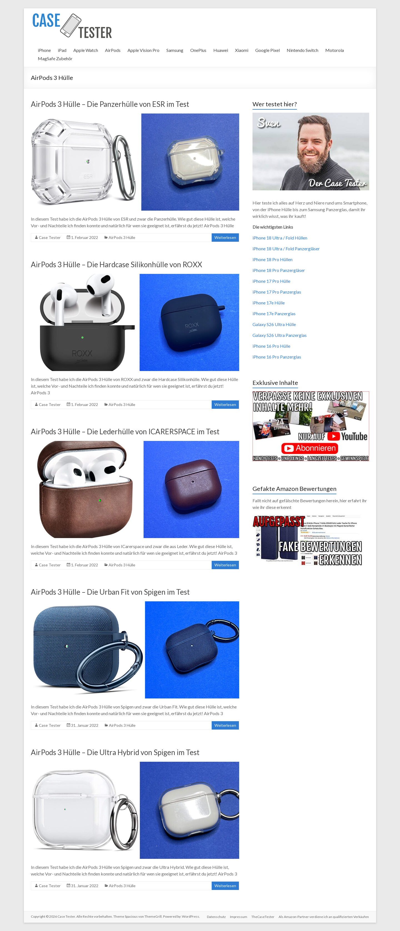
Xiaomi (241, 50)
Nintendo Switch (302, 50)
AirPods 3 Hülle (122, 237)
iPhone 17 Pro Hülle (271, 281)
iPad (62, 50)
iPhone (44, 50)
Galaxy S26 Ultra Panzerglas (279, 335)
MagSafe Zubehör (55, 58)
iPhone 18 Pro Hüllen (272, 259)
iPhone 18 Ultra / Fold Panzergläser (286, 248)
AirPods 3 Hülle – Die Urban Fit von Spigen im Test (110, 591)
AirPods (113, 50)
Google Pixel (267, 50)
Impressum (238, 916)
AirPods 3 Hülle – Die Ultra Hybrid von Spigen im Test (115, 752)
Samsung (174, 50)
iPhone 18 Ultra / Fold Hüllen (279, 237)
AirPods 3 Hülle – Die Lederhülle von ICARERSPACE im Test (125, 431)
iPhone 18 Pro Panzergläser (278, 270)
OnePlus (198, 50)
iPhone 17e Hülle (268, 302)
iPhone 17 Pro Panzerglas (276, 291)
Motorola (334, 50)
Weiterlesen (225, 237)
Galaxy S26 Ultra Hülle (274, 324)
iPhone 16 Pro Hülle (271, 346)
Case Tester (50, 237)
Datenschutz (215, 916)
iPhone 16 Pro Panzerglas (276, 356)
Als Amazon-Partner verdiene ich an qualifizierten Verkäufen (324, 916)
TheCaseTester (262, 916)
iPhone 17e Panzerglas (274, 313)
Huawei (220, 50)
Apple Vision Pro (143, 50)
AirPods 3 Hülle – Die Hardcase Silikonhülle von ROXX (116, 264)
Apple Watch (85, 50)
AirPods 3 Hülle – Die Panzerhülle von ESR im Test (110, 104)
